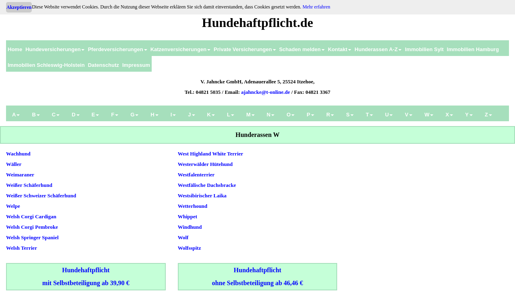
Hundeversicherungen (54, 49)
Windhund (190, 227)
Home (15, 49)
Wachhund (18, 154)
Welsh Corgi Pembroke (32, 227)
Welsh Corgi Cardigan (31, 216)
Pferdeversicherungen (117, 49)
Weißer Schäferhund (29, 185)
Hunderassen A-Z (378, 49)
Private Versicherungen (245, 49)
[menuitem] (15, 48)
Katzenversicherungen (180, 49)
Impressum (136, 65)
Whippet (187, 216)
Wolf (183, 237)
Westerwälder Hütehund (205, 164)
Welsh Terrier (21, 248)
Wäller (13, 164)
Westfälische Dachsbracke (207, 185)
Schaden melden (302, 49)
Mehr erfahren (316, 7)
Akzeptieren (18, 7)
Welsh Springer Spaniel (32, 237)
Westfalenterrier (196, 175)
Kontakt (339, 49)
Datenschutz (103, 65)
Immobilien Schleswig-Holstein (46, 65)
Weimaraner (20, 175)
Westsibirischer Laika (202, 196)
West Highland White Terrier (210, 154)
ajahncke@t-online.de (265, 92)
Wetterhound (193, 206)
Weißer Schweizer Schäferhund (41, 196)
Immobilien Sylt (424, 49)
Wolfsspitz (189, 248)
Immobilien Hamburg (473, 49)
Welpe (13, 206)
